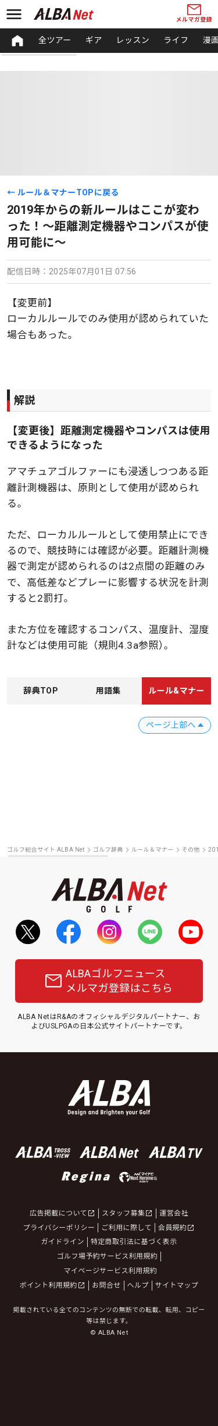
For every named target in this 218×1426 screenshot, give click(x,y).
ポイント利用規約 (52, 1285)
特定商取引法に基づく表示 (134, 1242)
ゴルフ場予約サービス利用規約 (107, 1256)
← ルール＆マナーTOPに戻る (63, 192)
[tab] (40, 691)
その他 (191, 849)
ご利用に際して (126, 1228)
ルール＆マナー (152, 849)
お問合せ (106, 1285)
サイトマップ (176, 1285)
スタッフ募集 (127, 1213)
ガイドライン (62, 1242)
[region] (109, 40)
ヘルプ (138, 1285)
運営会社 (173, 1213)
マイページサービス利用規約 (111, 1271)
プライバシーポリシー (59, 1228)
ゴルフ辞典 (108, 849)
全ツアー (55, 40)
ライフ (175, 40)
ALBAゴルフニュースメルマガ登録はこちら (109, 980)
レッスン (133, 40)
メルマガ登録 (194, 13)
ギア (93, 40)
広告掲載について (62, 1213)
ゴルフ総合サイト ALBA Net (46, 849)
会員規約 (176, 1228)
